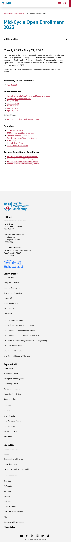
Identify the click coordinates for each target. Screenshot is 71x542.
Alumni (6, 453)
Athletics (7, 410)
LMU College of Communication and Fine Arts (21, 335)
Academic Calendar (11, 373)
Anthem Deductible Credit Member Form (23, 119)
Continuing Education (12, 383)
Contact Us (8, 313)
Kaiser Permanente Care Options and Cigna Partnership (28, 96)
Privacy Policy (9, 527)
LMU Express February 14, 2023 (19, 98)
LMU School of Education (13, 350)
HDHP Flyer (11, 140)
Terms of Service (10, 506)
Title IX (6, 517)
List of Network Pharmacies (17, 145)
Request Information (11, 303)
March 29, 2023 (13, 105)
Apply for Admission (11, 282)
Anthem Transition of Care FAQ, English (22, 156)
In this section (11, 38)
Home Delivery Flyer (15, 143)
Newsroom (8, 436)
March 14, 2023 (13, 100)
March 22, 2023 (13, 103)
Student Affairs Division (13, 394)
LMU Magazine (9, 426)
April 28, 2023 (12, 110)
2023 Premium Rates (15, 130)
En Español (8, 486)
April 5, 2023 (12, 85)
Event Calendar (9, 416)
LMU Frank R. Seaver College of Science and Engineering (25, 340)
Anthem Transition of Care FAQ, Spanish (22, 161)
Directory (7, 491)
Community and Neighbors (14, 459)
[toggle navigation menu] (59, 3)
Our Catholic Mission (12, 388)
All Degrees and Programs (14, 378)
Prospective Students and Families (17, 469)
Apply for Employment (12, 287)
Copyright (7, 481)
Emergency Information (13, 293)
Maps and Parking (10, 431)
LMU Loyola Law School (13, 345)
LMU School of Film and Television (17, 356)
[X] (32, 536)
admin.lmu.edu (8, 13)
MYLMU (7, 496)
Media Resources (10, 464)
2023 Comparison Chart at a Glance (20, 133)
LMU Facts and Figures (12, 421)
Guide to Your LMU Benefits (18, 135)
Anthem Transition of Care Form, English (23, 158)
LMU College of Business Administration (19, 330)
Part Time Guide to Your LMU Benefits (22, 138)
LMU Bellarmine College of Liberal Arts (19, 325)
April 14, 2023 (12, 108)
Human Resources (18, 13)
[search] (64, 3)
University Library (10, 399)
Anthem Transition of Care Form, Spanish (23, 163)
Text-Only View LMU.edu (13, 511)
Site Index (7, 501)
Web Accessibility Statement (15, 522)
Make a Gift (8, 298)
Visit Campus (9, 308)
